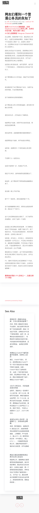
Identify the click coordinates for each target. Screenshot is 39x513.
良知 (7, 23)
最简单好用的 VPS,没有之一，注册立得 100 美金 (19, 277)
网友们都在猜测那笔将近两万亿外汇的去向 (19, 456)
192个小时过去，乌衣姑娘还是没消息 (19, 387)
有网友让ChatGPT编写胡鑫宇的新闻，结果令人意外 (19, 355)
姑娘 (10, 23)
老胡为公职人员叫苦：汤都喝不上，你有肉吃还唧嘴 (19, 421)
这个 (30, 21)
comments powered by (13, 300)
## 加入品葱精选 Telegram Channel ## (19, 33)
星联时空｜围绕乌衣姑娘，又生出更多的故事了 (19, 320)
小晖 (8, 21)
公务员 (27, 21)
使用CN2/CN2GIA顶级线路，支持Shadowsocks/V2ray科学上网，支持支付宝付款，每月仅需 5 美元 (19, 29)
